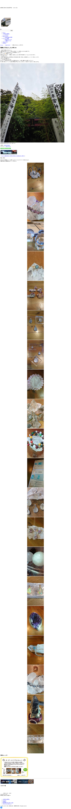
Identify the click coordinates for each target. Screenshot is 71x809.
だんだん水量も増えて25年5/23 (7, 155)
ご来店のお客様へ (6, 33)
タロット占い (5, 41)
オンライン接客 (6, 38)
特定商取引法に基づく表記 (8, 802)
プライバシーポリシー (7, 803)
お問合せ (4, 801)
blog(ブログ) (7, 45)
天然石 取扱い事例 (8, 37)
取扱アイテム (5, 36)
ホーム (4, 32)
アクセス (6, 34)
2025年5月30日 (7, 145)
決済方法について (8, 39)
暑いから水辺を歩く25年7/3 (19, 155)
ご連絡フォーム (8, 40)
